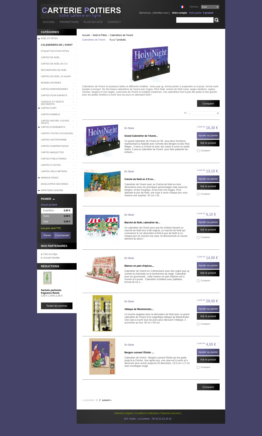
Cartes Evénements (53, 127)
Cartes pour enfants (54, 95)
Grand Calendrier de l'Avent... (141, 136)
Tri (185, 113)
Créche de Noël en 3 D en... (140, 179)
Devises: (194, 6)
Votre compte (179, 12)
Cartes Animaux (50, 114)
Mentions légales (124, 413)
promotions (69, 22)
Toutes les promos (56, 305)
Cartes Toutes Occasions (57, 133)
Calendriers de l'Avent (57, 45)
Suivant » (106, 400)
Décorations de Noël (54, 70)
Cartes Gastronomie (54, 139)
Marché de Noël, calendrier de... (142, 222)
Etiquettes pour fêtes (55, 51)
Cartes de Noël (50, 57)
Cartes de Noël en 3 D (54, 64)
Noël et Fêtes (49, 38)
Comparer (205, 150)
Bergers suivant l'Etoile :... (139, 352)
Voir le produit (208, 142)
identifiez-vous (161, 12)
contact (114, 22)
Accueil (86, 35)
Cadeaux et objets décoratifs (52, 102)
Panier (46, 198)
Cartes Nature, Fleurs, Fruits (55, 121)
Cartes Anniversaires (54, 89)
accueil (49, 22)
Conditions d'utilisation (147, 413)
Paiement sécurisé (170, 413)
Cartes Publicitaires (54, 158)
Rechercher (216, 20)
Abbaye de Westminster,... (139, 309)
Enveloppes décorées (55, 184)
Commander (62, 235)
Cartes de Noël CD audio (56, 76)
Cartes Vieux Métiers (54, 171)
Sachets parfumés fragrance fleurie (51, 291)
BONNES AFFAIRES (51, 83)
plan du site (93, 22)
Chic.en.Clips (50, 254)
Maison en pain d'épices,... (139, 265)
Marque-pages (50, 177)
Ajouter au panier (208, 135)
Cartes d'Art (49, 108)
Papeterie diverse (52, 190)
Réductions (50, 266)
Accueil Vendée (51, 257)
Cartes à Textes (51, 165)
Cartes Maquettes (52, 152)
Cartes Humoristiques (55, 146)
